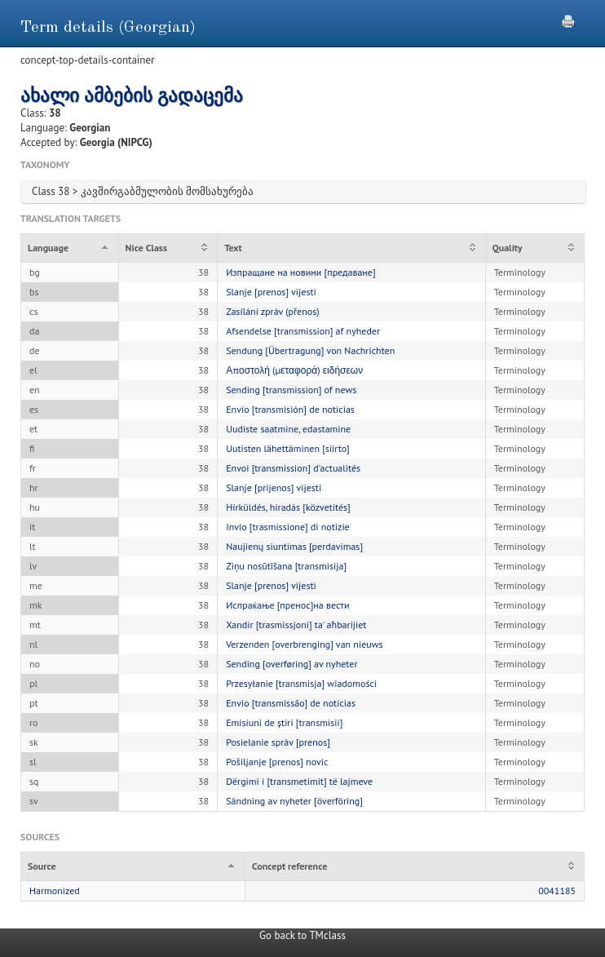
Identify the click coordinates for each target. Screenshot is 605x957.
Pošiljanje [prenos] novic (277, 761)
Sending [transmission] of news (291, 389)
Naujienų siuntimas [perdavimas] (294, 546)
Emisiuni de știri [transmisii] (284, 722)
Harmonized (54, 890)
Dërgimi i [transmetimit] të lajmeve (299, 781)
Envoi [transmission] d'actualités (293, 468)
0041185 (557, 890)
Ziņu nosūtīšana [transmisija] (286, 566)
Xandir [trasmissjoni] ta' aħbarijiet (296, 624)
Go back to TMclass (302, 935)
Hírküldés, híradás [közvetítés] (288, 507)
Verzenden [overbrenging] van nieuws (304, 644)
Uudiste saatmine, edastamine (288, 429)
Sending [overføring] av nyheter (291, 664)
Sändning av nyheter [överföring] (294, 801)
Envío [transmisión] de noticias (290, 409)
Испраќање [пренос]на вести (287, 605)
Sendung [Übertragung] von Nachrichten (310, 350)
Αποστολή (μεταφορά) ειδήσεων (294, 370)
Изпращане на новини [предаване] (300, 272)
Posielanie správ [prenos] (278, 742)
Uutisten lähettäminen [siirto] (288, 448)
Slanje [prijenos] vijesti (273, 487)
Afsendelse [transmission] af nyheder (303, 331)
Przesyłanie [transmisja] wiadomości (301, 683)
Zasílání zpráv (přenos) (272, 311)
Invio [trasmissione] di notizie (288, 527)
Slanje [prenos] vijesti (271, 292)
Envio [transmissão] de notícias (290, 703)
